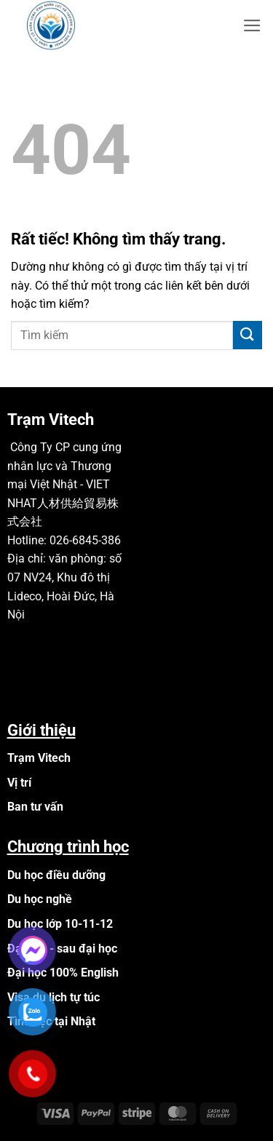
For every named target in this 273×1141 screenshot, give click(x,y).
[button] (252, 25)
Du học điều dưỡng (56, 875)
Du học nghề (39, 899)
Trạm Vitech (39, 758)
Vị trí (19, 783)
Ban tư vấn (35, 807)
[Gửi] (247, 335)
